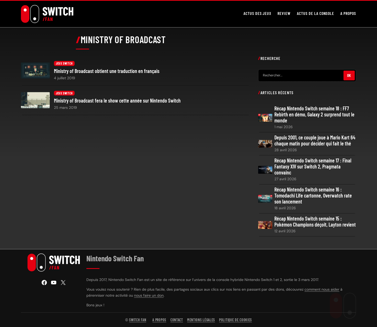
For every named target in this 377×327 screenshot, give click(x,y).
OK (349, 75)
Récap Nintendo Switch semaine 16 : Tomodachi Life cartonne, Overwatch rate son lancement (313, 196)
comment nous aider (321, 289)
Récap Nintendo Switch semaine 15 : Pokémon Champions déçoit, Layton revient (315, 222)
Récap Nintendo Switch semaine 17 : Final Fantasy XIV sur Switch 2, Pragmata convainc (312, 166)
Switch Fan (137, 320)
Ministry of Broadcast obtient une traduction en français (106, 71)
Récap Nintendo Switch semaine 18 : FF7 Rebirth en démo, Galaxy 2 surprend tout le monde (314, 114)
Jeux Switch (64, 63)
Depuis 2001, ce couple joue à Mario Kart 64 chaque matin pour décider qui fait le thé (314, 140)
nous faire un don (149, 295)
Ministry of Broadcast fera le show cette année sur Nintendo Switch (117, 101)
